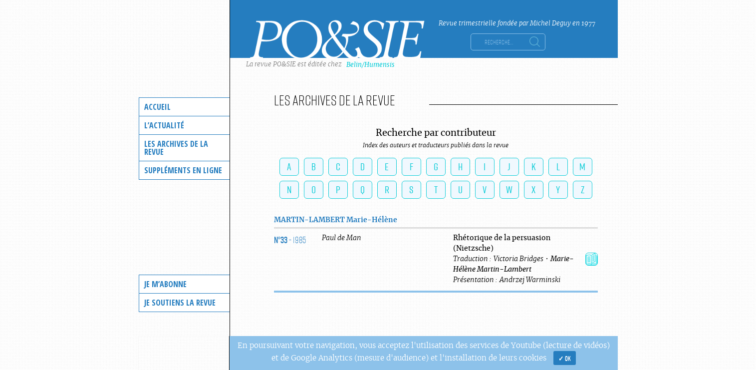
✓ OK (564, 358)
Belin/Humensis (370, 64)
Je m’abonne (165, 284)
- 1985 (290, 240)
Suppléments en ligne (183, 170)
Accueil (157, 106)
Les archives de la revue (176, 147)
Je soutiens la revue (180, 302)
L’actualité (164, 125)
